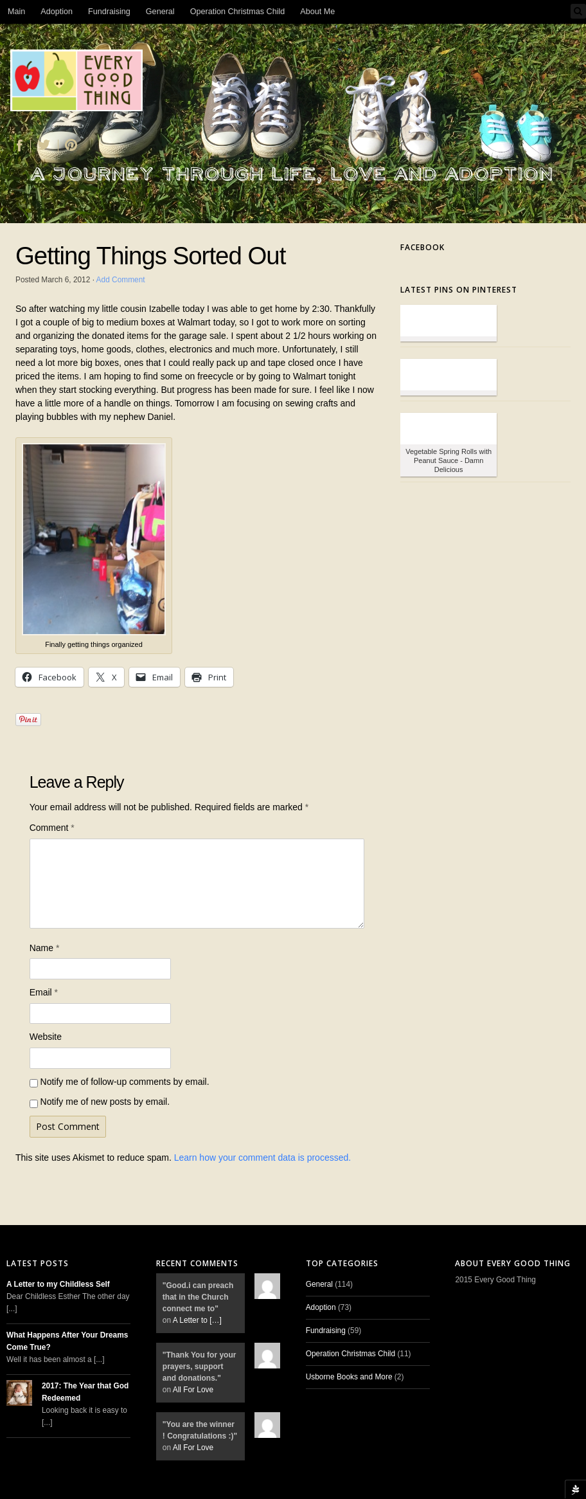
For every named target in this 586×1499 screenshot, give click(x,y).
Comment (52, 827)
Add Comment (120, 279)
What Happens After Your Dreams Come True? (67, 1341)
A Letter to (197, 1320)
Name (45, 948)
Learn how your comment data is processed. (262, 1157)
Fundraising (109, 11)
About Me (317, 11)
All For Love (193, 1389)
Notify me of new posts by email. (105, 1101)
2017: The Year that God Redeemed (85, 1392)
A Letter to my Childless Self (58, 1284)
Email (44, 992)
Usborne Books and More (349, 1376)
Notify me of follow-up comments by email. (124, 1082)
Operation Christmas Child (237, 11)
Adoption (56, 11)
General (160, 11)
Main (16, 11)
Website (46, 1036)
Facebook (422, 247)
